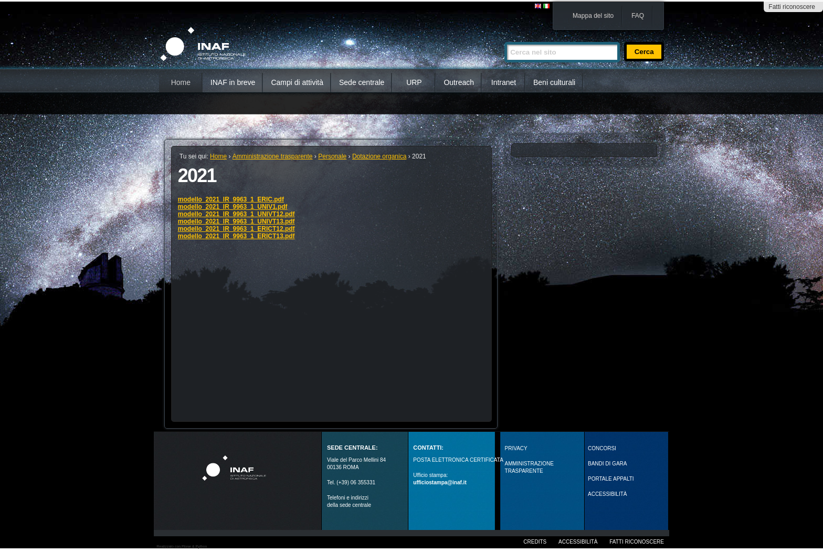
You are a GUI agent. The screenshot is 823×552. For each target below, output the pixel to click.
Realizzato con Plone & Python (181, 546)
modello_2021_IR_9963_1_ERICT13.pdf (236, 236)
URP (414, 82)
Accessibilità (577, 542)
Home (181, 82)
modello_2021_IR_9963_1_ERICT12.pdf (236, 228)
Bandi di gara (607, 463)
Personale (332, 156)
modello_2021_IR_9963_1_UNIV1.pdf (233, 206)
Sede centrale (361, 82)
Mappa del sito (593, 15)
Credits (534, 542)
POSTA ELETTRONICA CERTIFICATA (458, 460)
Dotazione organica (379, 156)
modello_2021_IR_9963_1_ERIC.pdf (231, 199)
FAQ (637, 15)
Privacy (516, 448)
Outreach (459, 82)
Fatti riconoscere (791, 6)
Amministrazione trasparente (273, 156)
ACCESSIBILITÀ (607, 494)
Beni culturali (554, 82)
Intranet (503, 82)
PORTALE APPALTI (611, 479)
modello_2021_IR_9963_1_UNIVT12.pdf (236, 214)
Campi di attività (297, 82)
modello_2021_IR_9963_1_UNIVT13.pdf (236, 221)
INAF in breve (233, 82)
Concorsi (602, 448)
